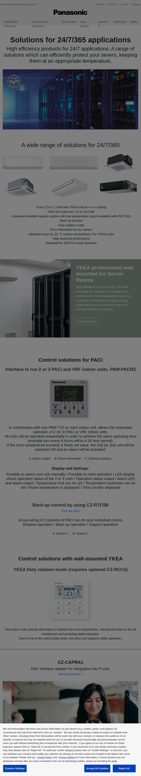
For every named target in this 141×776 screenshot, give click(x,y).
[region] (70, 749)
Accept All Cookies (97, 768)
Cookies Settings (15, 768)
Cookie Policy (45, 757)
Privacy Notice (67, 757)
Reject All (124, 768)
